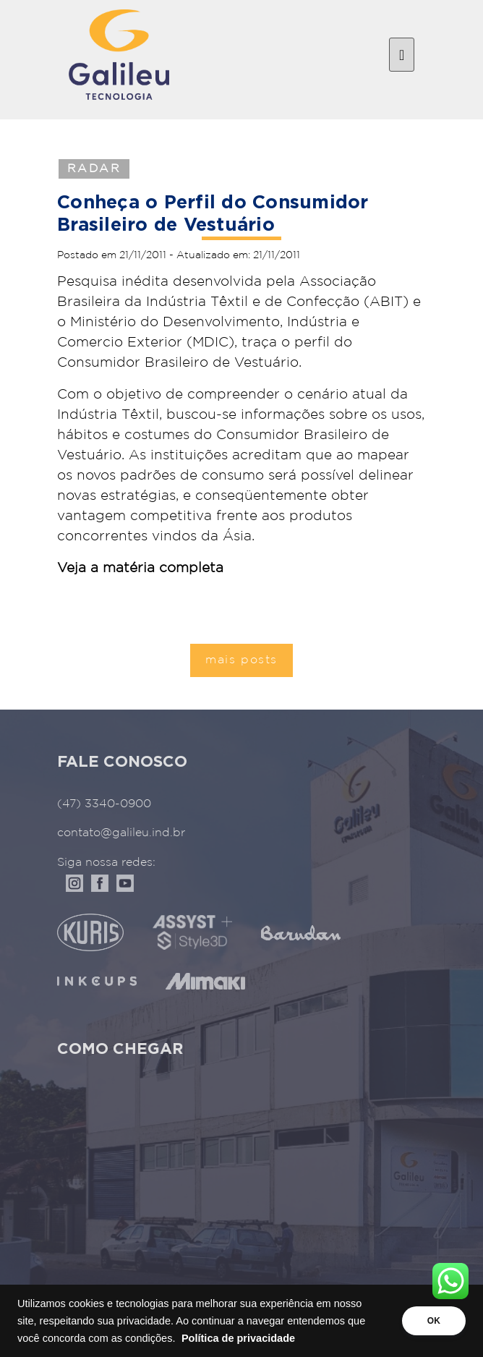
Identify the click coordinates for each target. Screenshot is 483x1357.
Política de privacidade (238, 1338)
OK (433, 1321)
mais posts (241, 660)
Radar (94, 168)
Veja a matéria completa (140, 568)
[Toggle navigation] (401, 55)
